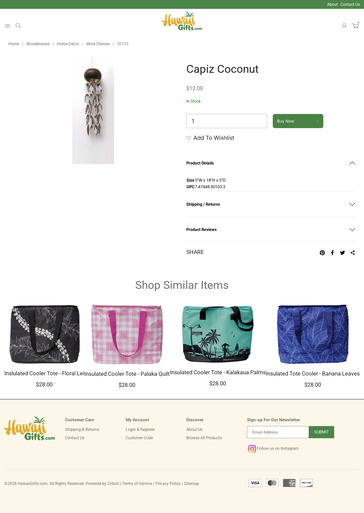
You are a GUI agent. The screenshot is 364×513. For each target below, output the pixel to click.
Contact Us (350, 4)
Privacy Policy (167, 483)
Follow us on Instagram (273, 448)
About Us (194, 429)
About (332, 4)
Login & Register (140, 429)
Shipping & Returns (82, 429)
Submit (321, 432)
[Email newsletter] (278, 432)
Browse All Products (204, 437)
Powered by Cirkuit (102, 483)
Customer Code (139, 437)
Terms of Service (137, 483)
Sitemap (191, 483)
